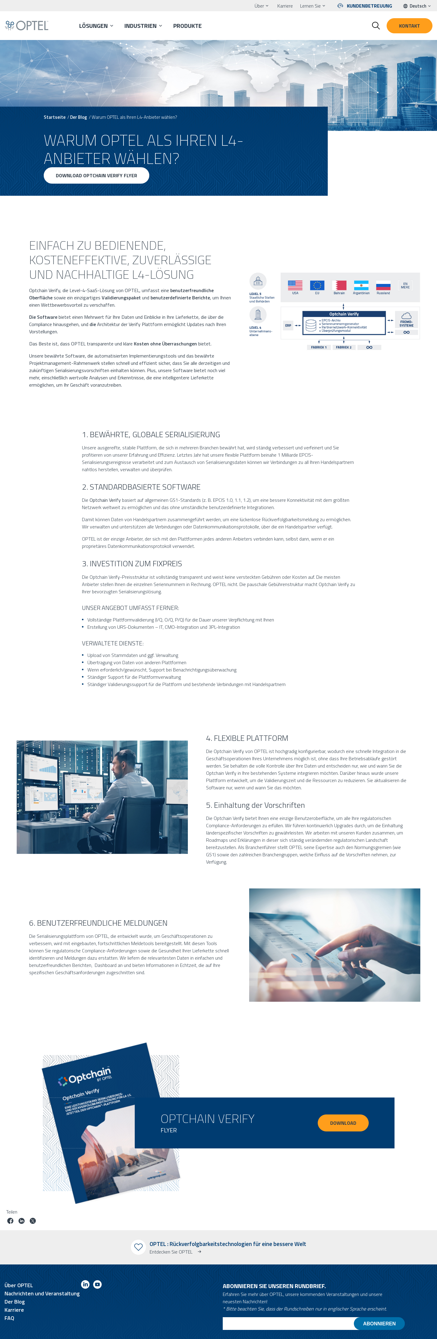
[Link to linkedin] (85, 1285)
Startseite (55, 117)
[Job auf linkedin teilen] (21, 1221)
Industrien (140, 25)
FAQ (9, 1318)
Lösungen (93, 25)
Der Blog (78, 117)
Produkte (187, 25)
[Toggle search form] (376, 25)
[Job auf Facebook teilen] (10, 1221)
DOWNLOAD (343, 1123)
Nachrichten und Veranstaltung (42, 1293)
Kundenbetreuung (369, 5)
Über (259, 5)
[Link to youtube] (97, 1285)
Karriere (285, 5)
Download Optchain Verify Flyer (96, 175)
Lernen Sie (310, 5)
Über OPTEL (19, 1285)
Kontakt (409, 25)
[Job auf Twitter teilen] (33, 1221)
